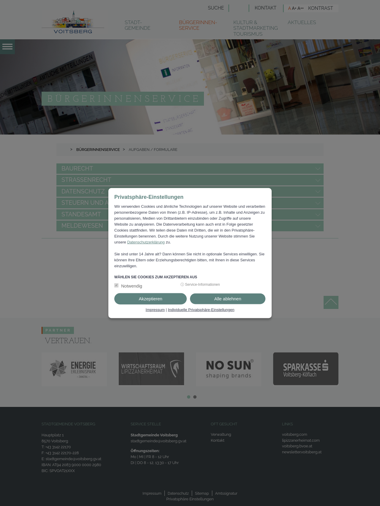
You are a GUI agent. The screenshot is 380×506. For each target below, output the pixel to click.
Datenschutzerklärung (145, 242)
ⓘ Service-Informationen (200, 284)
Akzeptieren (150, 298)
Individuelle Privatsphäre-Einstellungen (201, 309)
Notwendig (131, 285)
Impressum (155, 309)
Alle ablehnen (227, 298)
